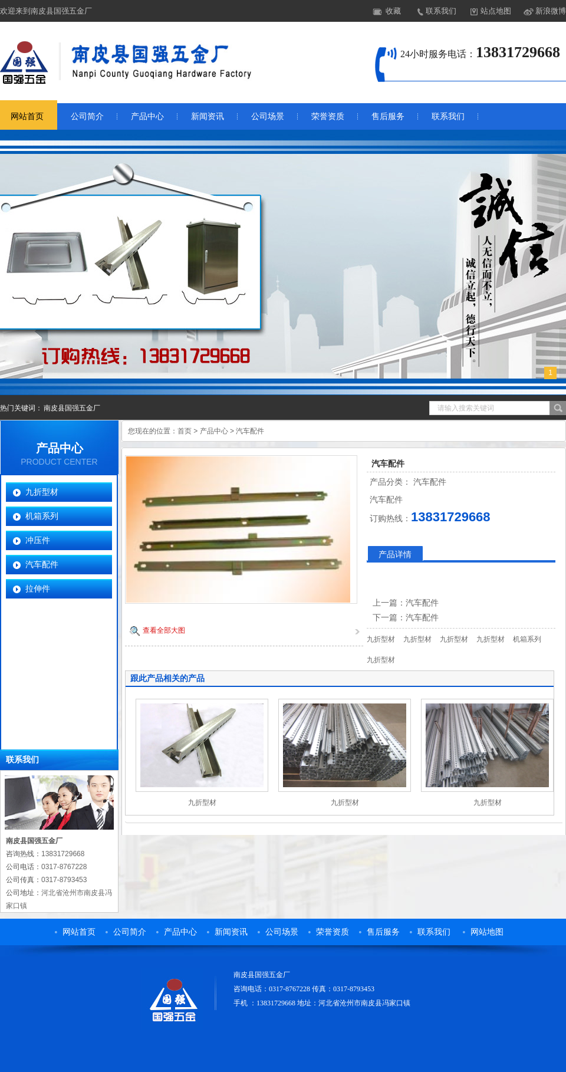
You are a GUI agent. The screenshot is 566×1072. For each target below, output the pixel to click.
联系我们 (441, 10)
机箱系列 (41, 516)
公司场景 (267, 116)
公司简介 (87, 116)
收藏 (393, 10)
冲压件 (37, 540)
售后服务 (387, 116)
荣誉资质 (327, 116)
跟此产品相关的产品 (167, 678)
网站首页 (79, 932)
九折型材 (41, 491)
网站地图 (487, 932)
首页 (184, 431)
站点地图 (496, 10)
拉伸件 (37, 588)
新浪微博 (550, 10)
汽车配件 (41, 564)
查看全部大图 (164, 630)
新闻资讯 (207, 116)
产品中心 (147, 116)
